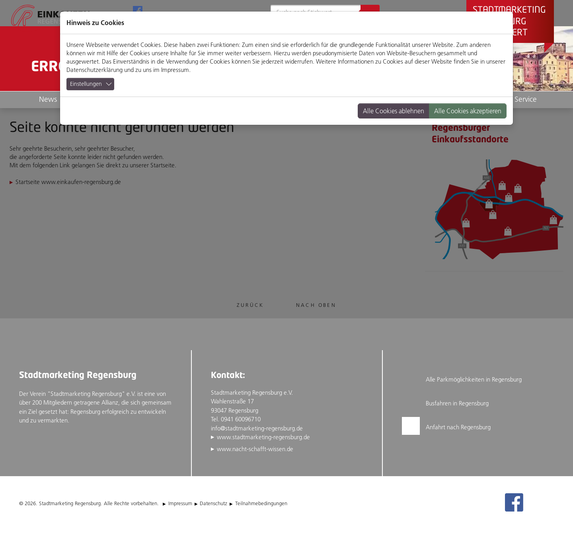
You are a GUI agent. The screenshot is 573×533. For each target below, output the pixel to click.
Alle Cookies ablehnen (393, 111)
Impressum (175, 70)
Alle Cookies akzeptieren (467, 111)
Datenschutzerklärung (94, 70)
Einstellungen (86, 83)
